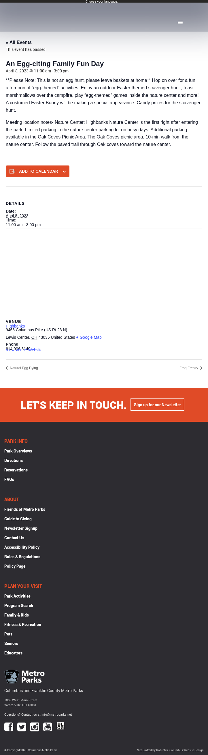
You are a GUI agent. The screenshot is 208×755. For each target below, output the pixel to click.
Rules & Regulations (22, 556)
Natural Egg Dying (23, 368)
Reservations (16, 470)
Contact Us (14, 537)
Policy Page (14, 566)
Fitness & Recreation (22, 624)
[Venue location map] (104, 270)
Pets (8, 634)
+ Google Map (88, 337)
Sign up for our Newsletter (157, 404)
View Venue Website (24, 350)
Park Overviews (18, 451)
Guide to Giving (18, 518)
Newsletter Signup (20, 528)
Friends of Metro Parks (24, 509)
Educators (13, 653)
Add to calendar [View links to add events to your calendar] (38, 171)
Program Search (18, 605)
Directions (13, 460)
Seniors (11, 643)
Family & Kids (16, 615)
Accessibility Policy (21, 547)
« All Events (19, 42)
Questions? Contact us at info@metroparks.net (38, 714)
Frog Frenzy (189, 368)
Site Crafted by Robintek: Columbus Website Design (170, 750)
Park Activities (17, 596)
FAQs (9, 479)
